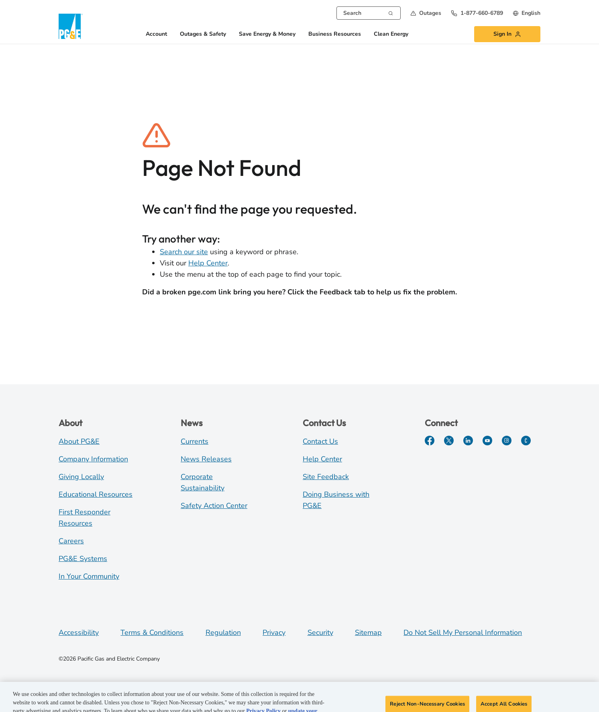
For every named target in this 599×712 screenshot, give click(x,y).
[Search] (390, 12)
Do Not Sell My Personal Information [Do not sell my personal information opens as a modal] (462, 632)
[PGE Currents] (526, 440)
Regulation (223, 632)
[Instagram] (506, 440)
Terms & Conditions (151, 632)
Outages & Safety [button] (203, 34)
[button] (425, 13)
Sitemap (368, 632)
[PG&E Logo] (71, 26)
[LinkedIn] (468, 440)
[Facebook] (429, 440)
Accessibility (79, 632)
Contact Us (320, 441)
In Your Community (89, 576)
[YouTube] (487, 440)
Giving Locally (81, 476)
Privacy (274, 632)
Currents (194, 441)
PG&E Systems (83, 558)
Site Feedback (326, 476)
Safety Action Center (214, 505)
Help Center (208, 263)
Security (320, 632)
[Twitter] (448, 440)
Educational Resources (95, 494)
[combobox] (368, 13)
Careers (71, 541)
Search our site (184, 252)
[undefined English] (526, 13)
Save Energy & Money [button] (267, 34)
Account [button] (156, 34)
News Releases (206, 459)
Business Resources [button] (334, 34)
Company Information (93, 459)
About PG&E (79, 441)
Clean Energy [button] (391, 34)
